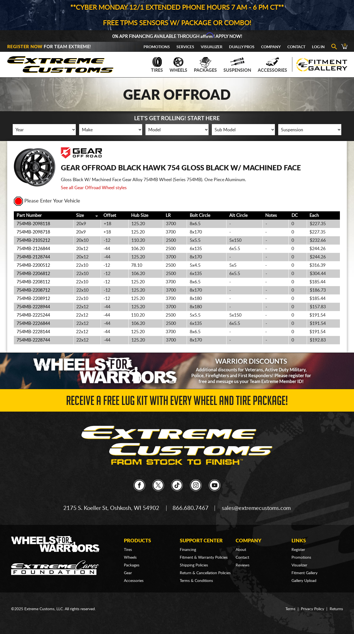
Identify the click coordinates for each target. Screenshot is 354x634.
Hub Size (139, 215)
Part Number (29, 215)
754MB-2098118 (33, 224)
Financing (188, 550)
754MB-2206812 (33, 273)
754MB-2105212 (33, 240)
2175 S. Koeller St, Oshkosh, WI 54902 (111, 508)
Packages (205, 65)
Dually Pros (241, 47)
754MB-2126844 (33, 249)
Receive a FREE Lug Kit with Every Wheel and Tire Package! (177, 402)
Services (185, 47)
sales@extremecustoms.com (256, 508)
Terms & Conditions (196, 581)
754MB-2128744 (33, 257)
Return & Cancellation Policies (205, 573)
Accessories (272, 65)
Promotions (157, 47)
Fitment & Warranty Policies (204, 557)
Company (271, 47)
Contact (296, 47)
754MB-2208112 (33, 282)
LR (168, 215)
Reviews (242, 565)
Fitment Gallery (304, 573)
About (241, 550)
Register (298, 550)
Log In (318, 47)
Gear (128, 573)
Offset (109, 215)
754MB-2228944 (33, 307)
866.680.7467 (191, 508)
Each (314, 215)
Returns (336, 609)
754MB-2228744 (33, 340)
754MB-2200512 (33, 265)
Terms (290, 609)
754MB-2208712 (33, 290)
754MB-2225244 (33, 315)
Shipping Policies (194, 565)
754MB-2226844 (33, 323)
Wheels (178, 65)
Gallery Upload (303, 581)
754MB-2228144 (33, 332)
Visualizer (211, 47)
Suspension (237, 65)
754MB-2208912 (33, 298)
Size (80, 215)
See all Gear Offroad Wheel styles (94, 188)
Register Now (25, 47)
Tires (157, 65)
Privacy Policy (312, 609)
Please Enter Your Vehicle (47, 201)
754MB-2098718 (33, 232)
